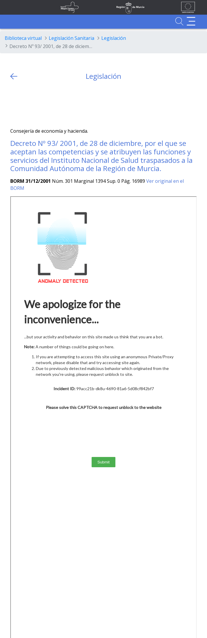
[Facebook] (26, 104)
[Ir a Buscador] (179, 21)
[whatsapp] (37, 104)
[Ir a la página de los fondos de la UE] (188, 7)
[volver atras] (13, 76)
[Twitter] (14, 104)
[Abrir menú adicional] (191, 21)
